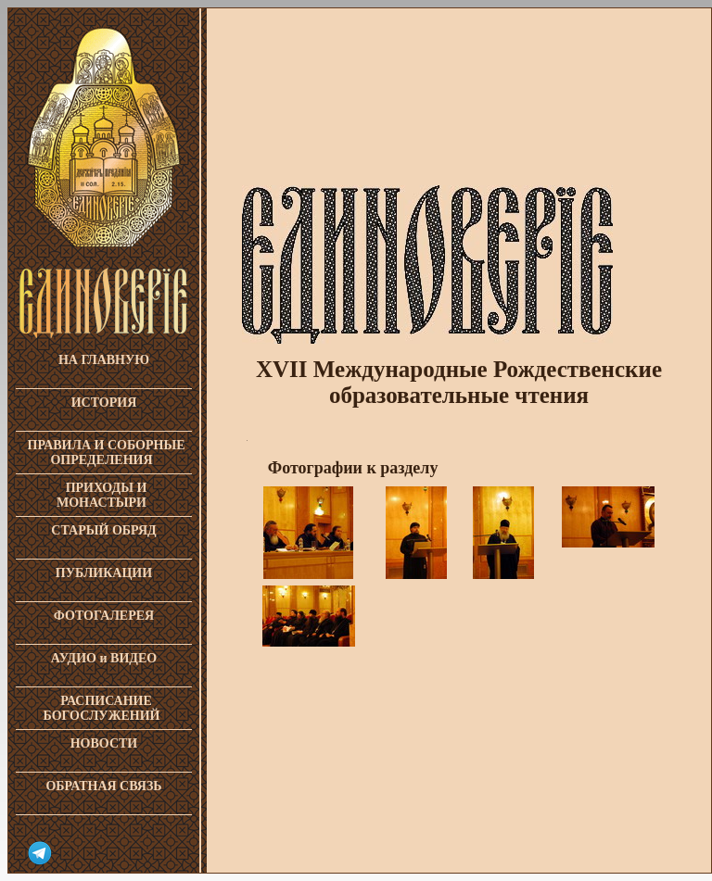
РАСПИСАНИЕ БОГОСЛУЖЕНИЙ (102, 708)
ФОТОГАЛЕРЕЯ (104, 616)
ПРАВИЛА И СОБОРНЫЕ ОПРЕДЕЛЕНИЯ (106, 452)
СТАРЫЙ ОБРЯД (103, 530)
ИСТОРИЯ (104, 402)
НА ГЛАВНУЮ (103, 360)
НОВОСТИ (104, 743)
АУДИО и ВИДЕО (104, 658)
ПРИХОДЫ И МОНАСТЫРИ (101, 495)
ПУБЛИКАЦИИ (104, 573)
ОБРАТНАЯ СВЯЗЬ (103, 786)
